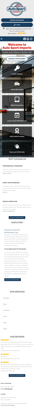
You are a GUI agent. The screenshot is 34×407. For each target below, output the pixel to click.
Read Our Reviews (7, 173)
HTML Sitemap (11, 405)
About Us (5, 192)
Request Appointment (17, 20)
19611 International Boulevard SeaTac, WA (17, 29)
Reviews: (17, 33)
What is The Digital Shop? (9, 211)
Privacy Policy (4, 405)
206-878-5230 (8, 389)
